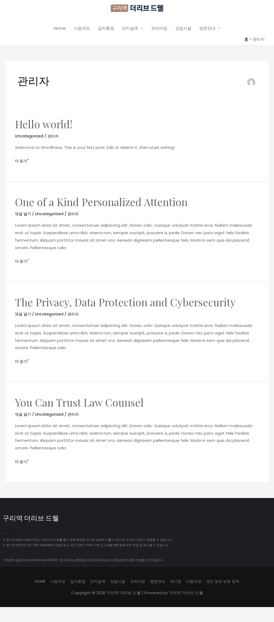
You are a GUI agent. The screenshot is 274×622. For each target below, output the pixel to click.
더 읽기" (22, 162)
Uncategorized (30, 137)
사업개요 (82, 30)
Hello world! (44, 125)
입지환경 (106, 30)
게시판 (178, 582)
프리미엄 (159, 30)
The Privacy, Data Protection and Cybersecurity (129, 303)
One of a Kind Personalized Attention (104, 203)
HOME (34, 582)
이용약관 (197, 582)
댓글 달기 (23, 215)
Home (60, 30)
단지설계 (130, 30)
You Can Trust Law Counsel (81, 403)
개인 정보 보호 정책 (227, 582)
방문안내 (207, 30)
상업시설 (183, 30)
